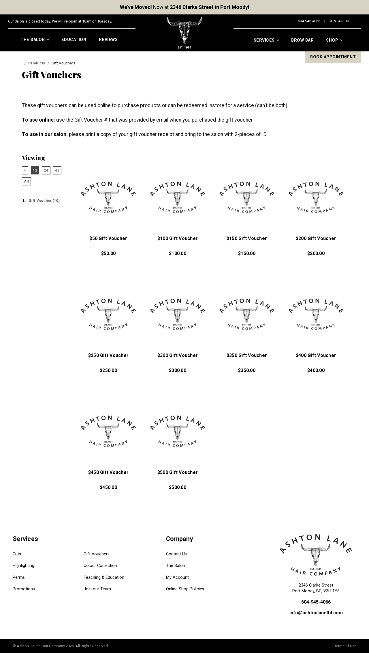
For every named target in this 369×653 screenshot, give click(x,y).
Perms (19, 577)
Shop (334, 40)
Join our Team (97, 589)
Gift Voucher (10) (44, 201)
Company (179, 538)
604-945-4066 (309, 21)
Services (266, 40)
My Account (177, 577)
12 (35, 170)
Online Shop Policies (185, 589)
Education (73, 39)
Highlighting (23, 565)
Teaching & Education (104, 577)
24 (46, 170)
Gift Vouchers (97, 554)
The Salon (34, 39)
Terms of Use (345, 646)
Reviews (108, 39)
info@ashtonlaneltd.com (316, 612)
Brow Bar (302, 40)
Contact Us (339, 21)
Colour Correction (100, 565)
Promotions (24, 589)
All (26, 181)
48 (57, 170)
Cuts (17, 554)
